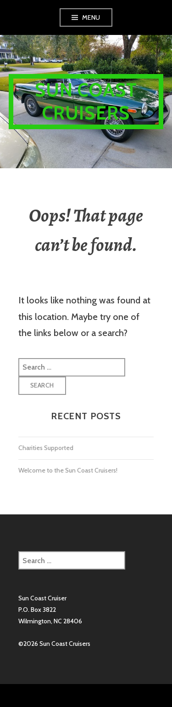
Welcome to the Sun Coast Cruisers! (67, 470)
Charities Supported (45, 448)
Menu (91, 17)
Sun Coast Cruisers (86, 101)
